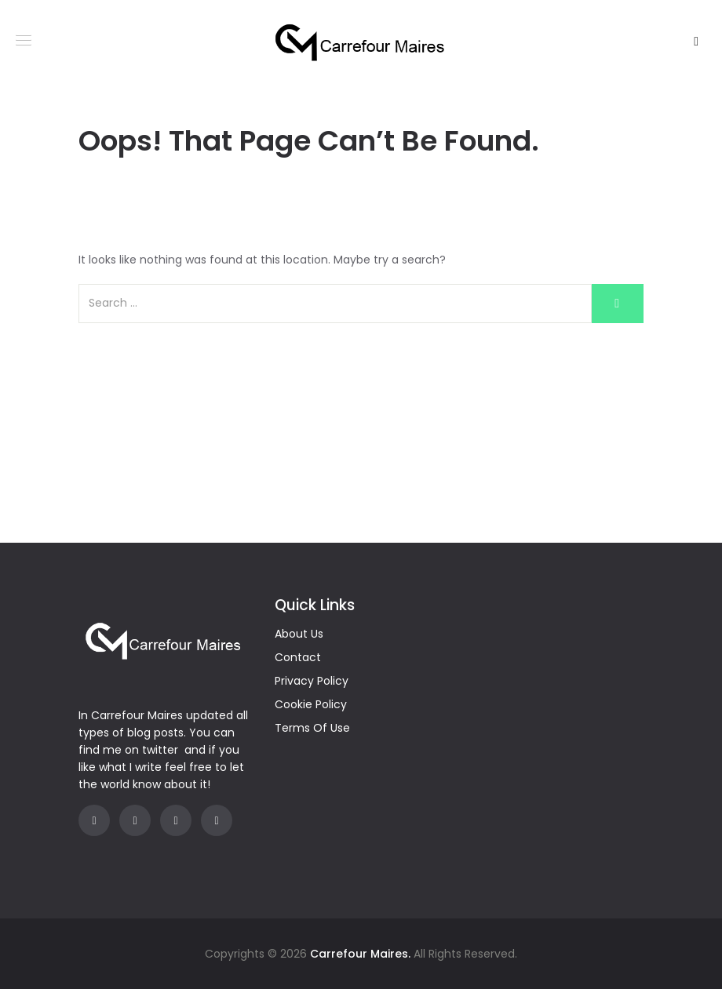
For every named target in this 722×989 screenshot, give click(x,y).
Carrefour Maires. (360, 954)
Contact (298, 657)
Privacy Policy (311, 681)
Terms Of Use (312, 728)
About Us (299, 634)
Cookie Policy (311, 704)
